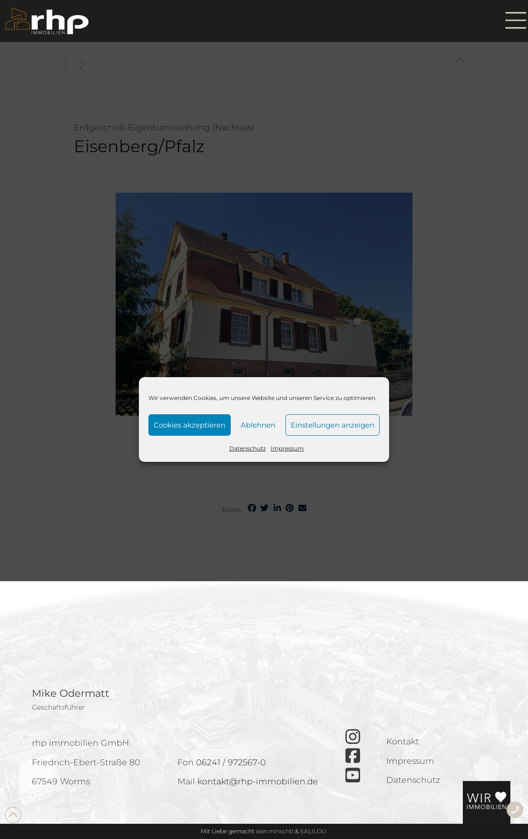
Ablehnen (258, 424)
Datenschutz (247, 448)
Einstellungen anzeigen (332, 424)
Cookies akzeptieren (189, 424)
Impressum (287, 448)
